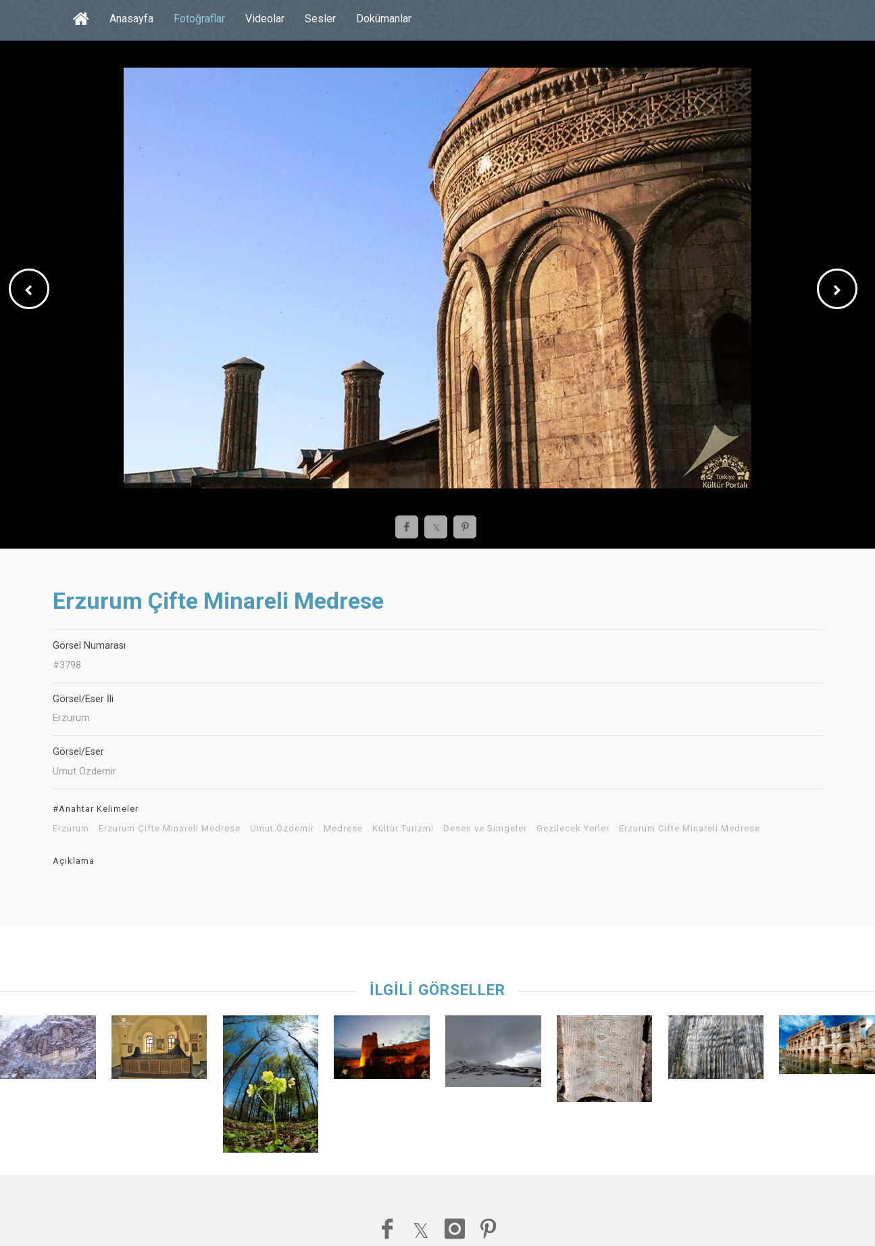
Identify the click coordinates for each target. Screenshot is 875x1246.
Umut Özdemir (282, 828)
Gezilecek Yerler (572, 828)
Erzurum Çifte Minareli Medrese (170, 828)
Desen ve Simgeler (485, 828)
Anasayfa (131, 18)
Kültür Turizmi (403, 828)
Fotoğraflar (199, 18)
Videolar (264, 18)
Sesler (320, 18)
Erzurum (71, 828)
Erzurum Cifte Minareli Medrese (689, 828)
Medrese (343, 828)
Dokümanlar (383, 18)
